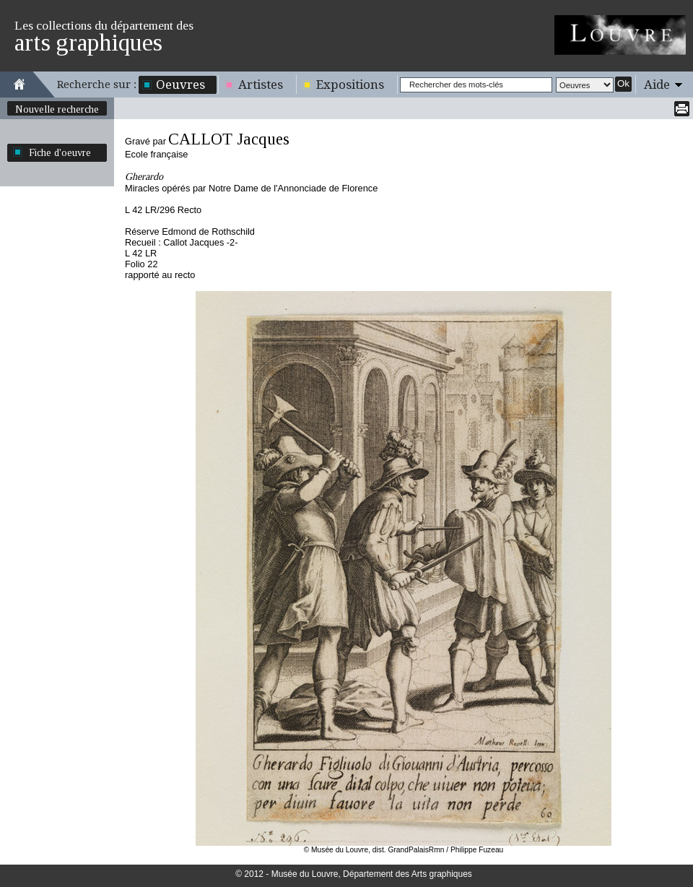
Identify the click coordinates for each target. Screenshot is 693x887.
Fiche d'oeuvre (60, 152)
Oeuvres (180, 84)
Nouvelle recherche (57, 109)
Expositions (350, 84)
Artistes (260, 84)
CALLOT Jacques (228, 139)
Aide (657, 84)
